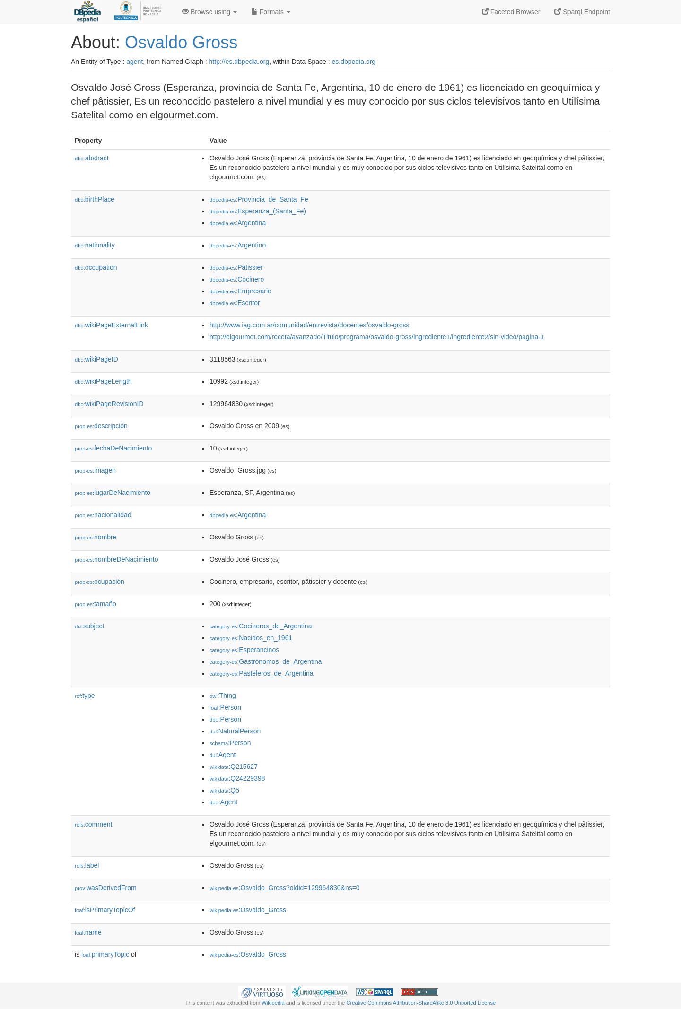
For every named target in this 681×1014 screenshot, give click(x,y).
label (87, 865)
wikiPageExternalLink (111, 325)
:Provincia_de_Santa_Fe (259, 199)
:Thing (223, 695)
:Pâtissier (236, 267)
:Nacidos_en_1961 (251, 638)
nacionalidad (103, 515)
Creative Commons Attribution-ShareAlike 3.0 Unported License (421, 1002)
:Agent (223, 754)
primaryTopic (105, 954)
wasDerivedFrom (106, 887)
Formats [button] (270, 12)
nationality (95, 245)
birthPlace (94, 199)
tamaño (95, 604)
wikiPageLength (103, 381)
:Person (225, 707)
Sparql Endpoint (582, 12)
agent (134, 61)
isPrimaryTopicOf (105, 910)
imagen (95, 470)
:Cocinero (237, 279)
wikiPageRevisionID (109, 403)
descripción (101, 426)
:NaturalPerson (235, 731)
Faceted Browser (511, 12)
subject (89, 626)
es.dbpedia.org (354, 61)
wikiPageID (96, 359)
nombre (96, 537)
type (85, 695)
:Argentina (238, 223)
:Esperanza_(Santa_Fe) (258, 211)
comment (93, 824)
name (88, 932)
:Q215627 (234, 766)
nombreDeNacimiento (116, 559)
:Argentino (238, 245)
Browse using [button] (209, 12)
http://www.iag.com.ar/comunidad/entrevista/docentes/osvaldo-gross (310, 325)
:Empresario (240, 291)
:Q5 (224, 790)
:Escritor (235, 303)
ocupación (99, 581)
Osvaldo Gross (181, 42)
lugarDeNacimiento (112, 492)
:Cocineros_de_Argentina (261, 626)
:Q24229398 (237, 778)
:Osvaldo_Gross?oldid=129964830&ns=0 (285, 887)
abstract (92, 158)
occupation (96, 267)
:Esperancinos (244, 649)
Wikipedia (273, 1002)
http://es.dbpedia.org (239, 61)
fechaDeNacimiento (113, 448)
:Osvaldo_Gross (248, 910)
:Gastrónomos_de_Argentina (266, 661)
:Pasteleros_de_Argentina (262, 673)
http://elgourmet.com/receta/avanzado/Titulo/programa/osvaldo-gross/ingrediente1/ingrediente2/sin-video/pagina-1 (377, 337)
